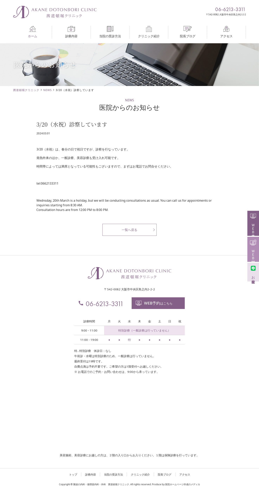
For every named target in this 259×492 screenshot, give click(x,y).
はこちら (154, 303)
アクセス (226, 32)
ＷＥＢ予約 (253, 223)
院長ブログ (187, 32)
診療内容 (71, 32)
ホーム (32, 32)
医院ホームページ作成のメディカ (182, 484)
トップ (73, 474)
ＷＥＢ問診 (253, 249)
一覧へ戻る (129, 230)
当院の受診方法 (110, 32)
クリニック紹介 (149, 32)
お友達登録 (253, 272)
